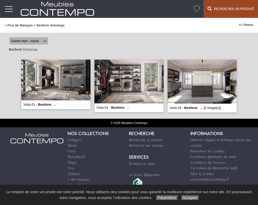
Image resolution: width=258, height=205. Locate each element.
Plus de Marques (20, 25)
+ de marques (78, 179)
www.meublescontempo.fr (209, 179)
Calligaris (75, 140)
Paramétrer (167, 197)
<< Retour (246, 25)
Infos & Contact (202, 174)
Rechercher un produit (145, 140)
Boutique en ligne (142, 163)
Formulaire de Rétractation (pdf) (214, 168)
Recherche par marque (146, 145)
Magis (72, 162)
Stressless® (76, 156)
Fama (72, 151)
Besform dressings (51, 25)
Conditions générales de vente (213, 156)
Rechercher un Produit (231, 8)
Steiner (72, 145)
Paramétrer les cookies (207, 151)
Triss (71, 168)
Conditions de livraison (207, 162)
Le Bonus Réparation (144, 175)
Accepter (190, 197)
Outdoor (74, 174)
